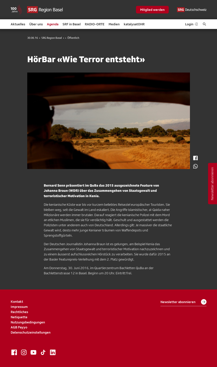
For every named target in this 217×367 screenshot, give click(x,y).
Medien (114, 24)
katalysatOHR (134, 24)
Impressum (19, 307)
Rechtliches (19, 312)
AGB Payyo (19, 327)
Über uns (36, 24)
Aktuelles (18, 24)
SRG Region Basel (51, 37)
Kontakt (17, 301)
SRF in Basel (72, 24)
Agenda (52, 24)
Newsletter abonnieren (183, 302)
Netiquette (19, 317)
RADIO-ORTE (94, 24)
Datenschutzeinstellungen (31, 332)
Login (191, 24)
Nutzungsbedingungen (28, 322)
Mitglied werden (152, 10)
